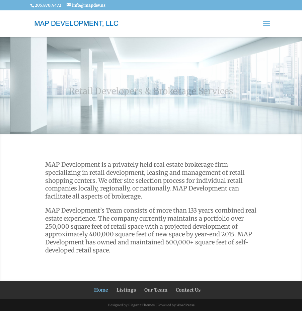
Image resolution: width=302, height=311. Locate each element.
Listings (126, 290)
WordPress (185, 305)
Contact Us (188, 290)
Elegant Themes (141, 305)
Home (101, 290)
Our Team (155, 290)
